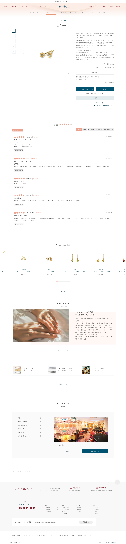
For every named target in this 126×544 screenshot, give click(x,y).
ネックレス (40, 13)
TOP (117, 482)
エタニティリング (29, 13)
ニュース (97, 6)
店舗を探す (111, 6)
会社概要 (13, 535)
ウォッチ (20, 6)
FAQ (90, 535)
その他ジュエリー (84, 13)
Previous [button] (23, 52)
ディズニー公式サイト (111, 542)
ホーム (13, 471)
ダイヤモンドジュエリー (108, 105)
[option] (46, 53)
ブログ (85, 535)
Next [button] (70, 52)
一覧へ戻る (63, 20)
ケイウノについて (42, 6)
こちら (29, 502)
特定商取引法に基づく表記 (63, 535)
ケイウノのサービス (63, 384)
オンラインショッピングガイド (49, 535)
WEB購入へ (95, 98)
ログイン (91, 6)
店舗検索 (76, 488)
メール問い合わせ (24, 489)
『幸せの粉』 (99, 105)
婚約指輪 (79, 509)
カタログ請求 (79, 535)
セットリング (49, 511)
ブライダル (5, 6)
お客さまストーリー (108, 13)
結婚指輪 (79, 507)
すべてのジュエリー (66, 507)
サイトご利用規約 (26, 535)
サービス (104, 6)
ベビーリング (62, 13)
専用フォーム (43, 490)
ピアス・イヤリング (51, 12)
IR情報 (18, 535)
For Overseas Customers (26, 504)
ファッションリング (16, 13)
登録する (86, 522)
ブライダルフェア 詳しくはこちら (62, 1)
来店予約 (118, 6)
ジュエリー (13, 6)
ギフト (33, 6)
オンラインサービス (93, 102)
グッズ (26, 6)
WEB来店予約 (105, 89)
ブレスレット (73, 13)
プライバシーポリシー (36, 535)
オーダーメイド (96, 13)
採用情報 (72, 535)
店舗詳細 (66, 451)
